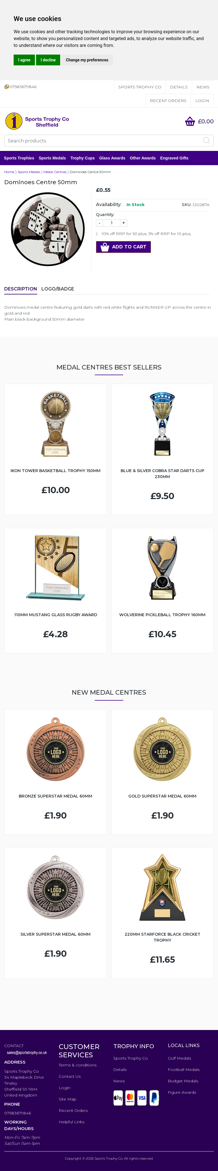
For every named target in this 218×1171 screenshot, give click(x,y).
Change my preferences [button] (87, 60)
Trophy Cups (83, 158)
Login (202, 100)
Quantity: (105, 214)
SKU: (186, 204)
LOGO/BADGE (57, 289)
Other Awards (143, 158)
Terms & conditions (78, 1065)
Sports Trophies (19, 158)
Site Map (67, 1099)
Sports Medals (52, 158)
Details (179, 87)
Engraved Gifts (175, 158)
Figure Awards (182, 1092)
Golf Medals (179, 1058)
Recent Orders (168, 100)
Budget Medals (183, 1080)
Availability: (108, 204)
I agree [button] (24, 60)
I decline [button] (48, 60)
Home (9, 172)
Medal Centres (54, 172)
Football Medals (184, 1069)
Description (20, 289)
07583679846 (17, 1113)
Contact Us (70, 1076)
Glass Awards (113, 158)
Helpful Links (71, 1121)
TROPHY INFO (133, 1046)
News (202, 87)
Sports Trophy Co (139, 87)
